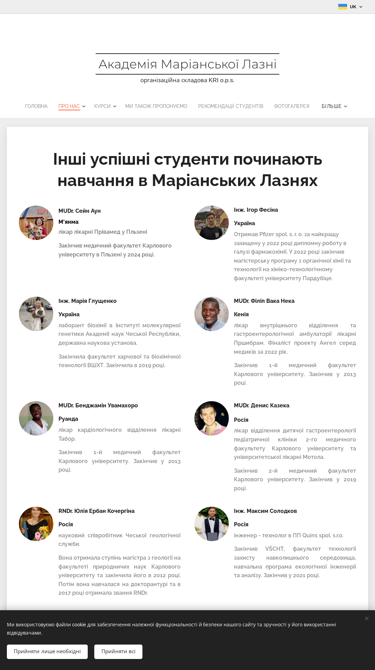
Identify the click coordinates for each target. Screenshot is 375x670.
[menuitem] (31, 106)
